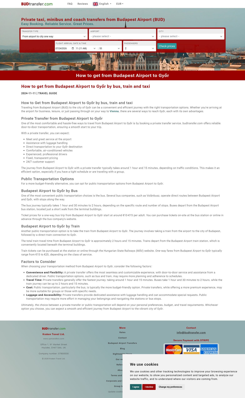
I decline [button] (149, 387)
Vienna (114, 111)
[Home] (36, 4)
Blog (122, 348)
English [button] (101, 3)
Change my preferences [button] (170, 387)
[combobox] (122, 37)
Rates (123, 332)
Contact (122, 338)
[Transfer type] (54, 36)
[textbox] (120, 36)
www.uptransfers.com (53, 339)
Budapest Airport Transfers (122, 343)
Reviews (83, 3)
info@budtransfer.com (191, 332)
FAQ (70, 3)
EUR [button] (118, 3)
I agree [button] (135, 387)
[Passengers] (139, 48)
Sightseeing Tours (122, 354)
